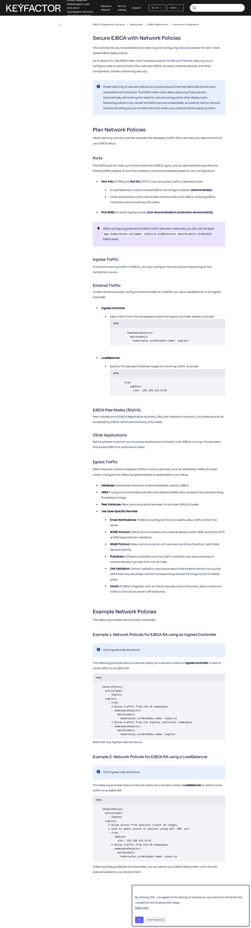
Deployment (136, 24)
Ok (139, 919)
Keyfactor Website (106, 7)
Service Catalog (122, 7)
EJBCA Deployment (158, 24)
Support (136, 7)
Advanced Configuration (186, 24)
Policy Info (141, 907)
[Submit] (194, 8)
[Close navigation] (60, 25)
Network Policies (181, 60)
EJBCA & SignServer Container (109, 24)
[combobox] (217, 8)
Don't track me (156, 919)
